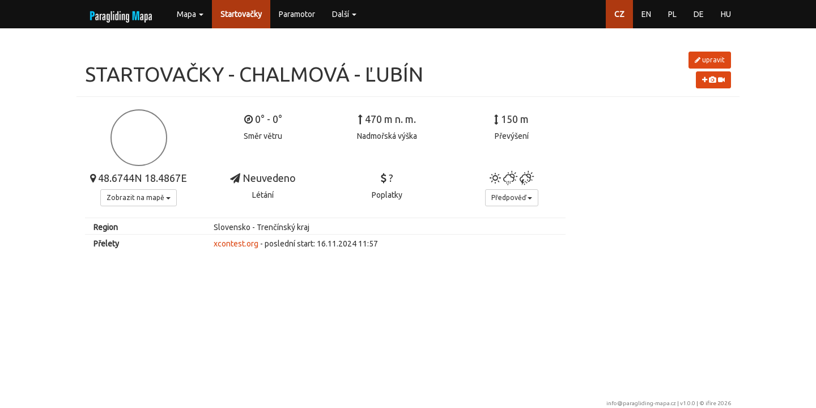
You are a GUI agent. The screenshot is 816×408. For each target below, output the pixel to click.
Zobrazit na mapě (139, 197)
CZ (619, 14)
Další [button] (344, 14)
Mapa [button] (190, 14)
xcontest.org (236, 243)
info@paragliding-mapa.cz (641, 403)
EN (646, 14)
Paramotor (297, 14)
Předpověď (511, 197)
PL (672, 14)
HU (726, 14)
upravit (710, 59)
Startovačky (241, 14)
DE (699, 14)
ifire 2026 (718, 403)
